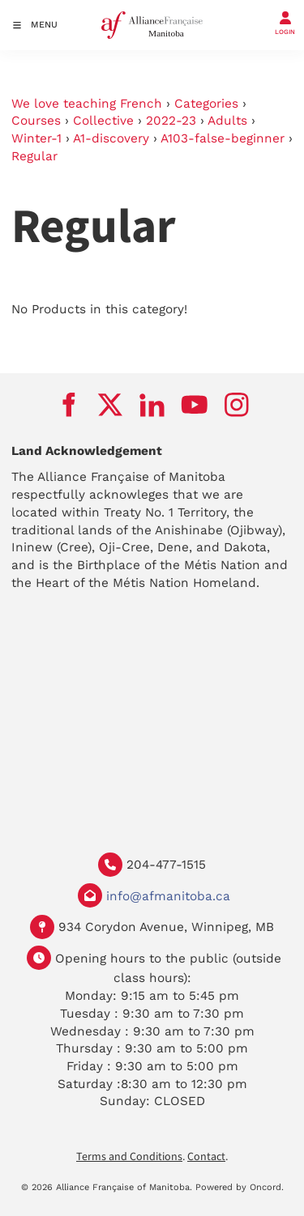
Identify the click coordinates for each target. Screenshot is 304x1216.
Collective (103, 120)
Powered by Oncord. (239, 1187)
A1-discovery (111, 138)
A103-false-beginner (223, 138)
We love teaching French (86, 103)
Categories (206, 103)
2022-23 (171, 120)
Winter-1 (36, 138)
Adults (227, 120)
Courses (36, 120)
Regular (34, 156)
